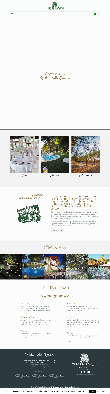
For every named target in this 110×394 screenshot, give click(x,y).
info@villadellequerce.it (39, 365)
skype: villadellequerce (39, 367)
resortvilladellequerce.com (86, 374)
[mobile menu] (12, 14)
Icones (76, 387)
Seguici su (39, 371)
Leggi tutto (101, 391)
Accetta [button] (92, 391)
